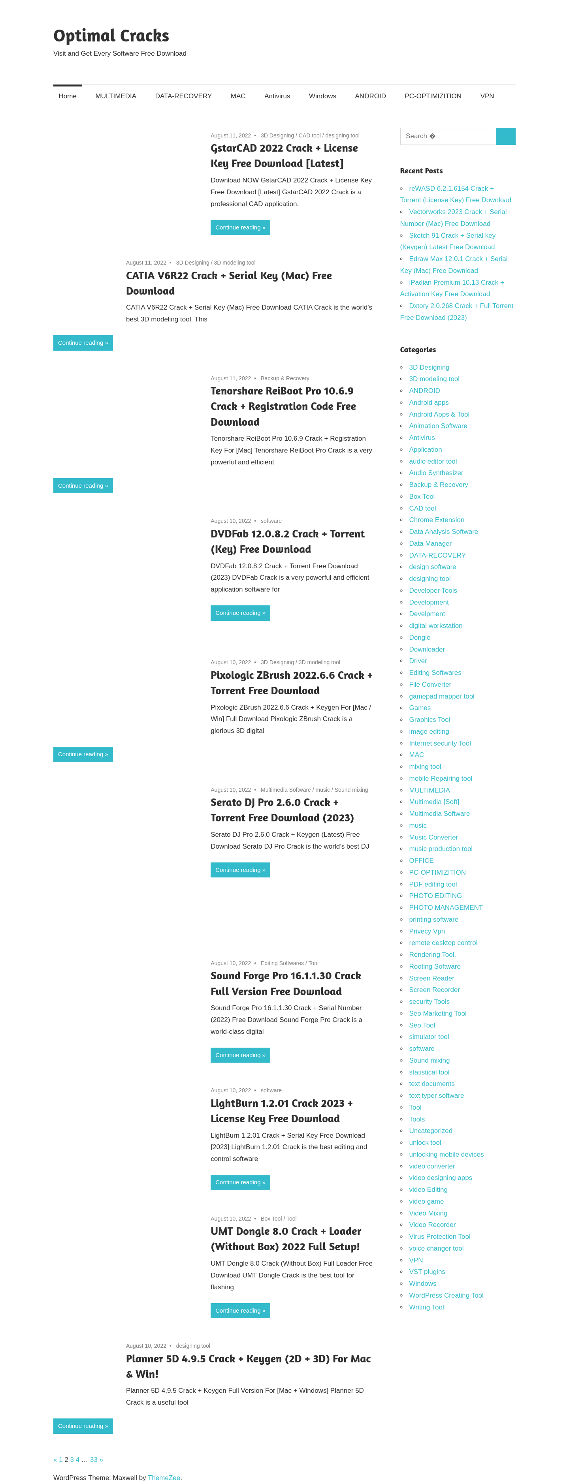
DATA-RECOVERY (183, 96)
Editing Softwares (282, 963)
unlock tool (425, 1142)
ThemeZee (164, 1478)
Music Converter (433, 837)
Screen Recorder (434, 990)
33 (94, 1459)
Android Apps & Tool (439, 414)
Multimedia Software (286, 790)
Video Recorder (432, 1225)
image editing (429, 731)
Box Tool (271, 1218)
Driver (418, 661)
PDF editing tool (433, 884)
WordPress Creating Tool (446, 1295)
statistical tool (429, 1072)
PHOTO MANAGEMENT (446, 907)
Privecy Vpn (427, 931)
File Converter (430, 684)
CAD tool (310, 135)
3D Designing (277, 135)
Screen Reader (431, 978)
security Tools (429, 1001)
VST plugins (427, 1271)
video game (426, 1201)
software (271, 521)
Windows (322, 96)
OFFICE (421, 860)
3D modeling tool (235, 262)
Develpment (427, 614)
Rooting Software (435, 966)
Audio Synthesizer (436, 473)
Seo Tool (422, 1025)
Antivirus (277, 96)
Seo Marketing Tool (438, 1013)
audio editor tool (433, 461)
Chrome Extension (437, 520)
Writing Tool (426, 1307)
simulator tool (429, 1037)
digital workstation (436, 625)
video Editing (428, 1189)
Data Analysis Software (444, 531)
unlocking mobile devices (446, 1154)
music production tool (441, 849)
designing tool (342, 135)
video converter (432, 1166)
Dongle (420, 637)
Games (420, 708)
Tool (313, 963)
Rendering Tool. (432, 954)
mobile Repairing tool (441, 778)
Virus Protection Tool (440, 1236)
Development (429, 602)
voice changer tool (436, 1248)
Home (68, 96)
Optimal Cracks (111, 34)
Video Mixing (428, 1213)
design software (432, 567)
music (323, 790)
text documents (432, 1084)
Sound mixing (351, 790)
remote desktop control (443, 943)
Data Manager (430, 543)
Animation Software (438, 426)
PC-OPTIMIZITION (433, 96)
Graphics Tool (429, 719)
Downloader (427, 649)
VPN (487, 96)
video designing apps (441, 1178)
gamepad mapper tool (442, 696)
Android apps (429, 402)
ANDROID (370, 96)
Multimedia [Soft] (434, 802)
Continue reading (237, 227)
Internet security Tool (440, 743)
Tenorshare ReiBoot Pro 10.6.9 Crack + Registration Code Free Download (283, 406)
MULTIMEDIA (116, 96)
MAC (238, 96)
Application (425, 449)
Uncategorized (431, 1131)
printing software (434, 919)
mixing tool (425, 766)
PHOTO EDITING (435, 896)
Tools (417, 1119)
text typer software (436, 1095)
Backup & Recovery (285, 378)
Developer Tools (433, 590)
